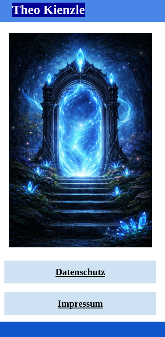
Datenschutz (80, 272)
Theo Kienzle (48, 10)
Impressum (80, 303)
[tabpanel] (80, 272)
